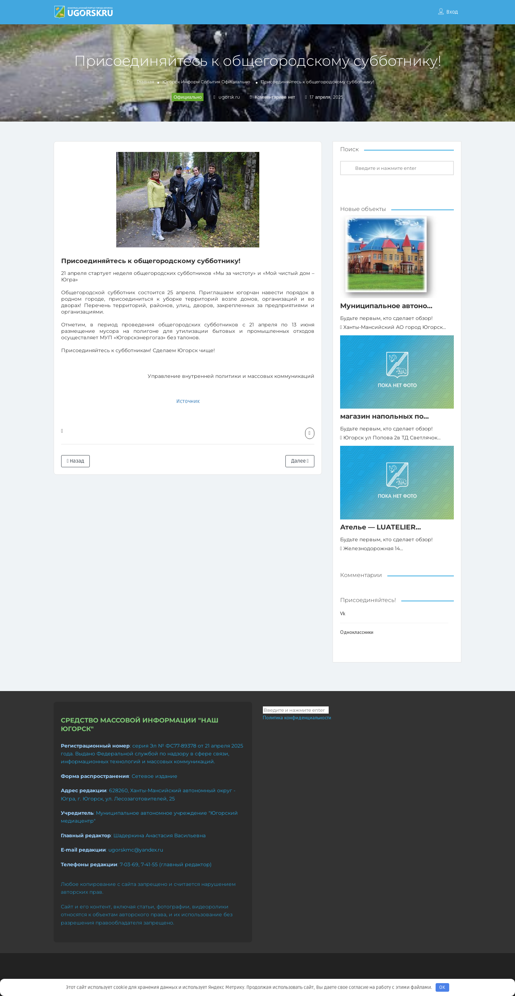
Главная (145, 81)
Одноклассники (356, 632)
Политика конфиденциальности (297, 717)
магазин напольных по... (384, 416)
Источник (188, 401)
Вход (452, 12)
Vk (342, 613)
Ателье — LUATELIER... (380, 527)
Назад (75, 461)
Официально (235, 81)
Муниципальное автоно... (386, 306)
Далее (300, 461)
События (210, 81)
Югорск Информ (181, 81)
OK (442, 987)
